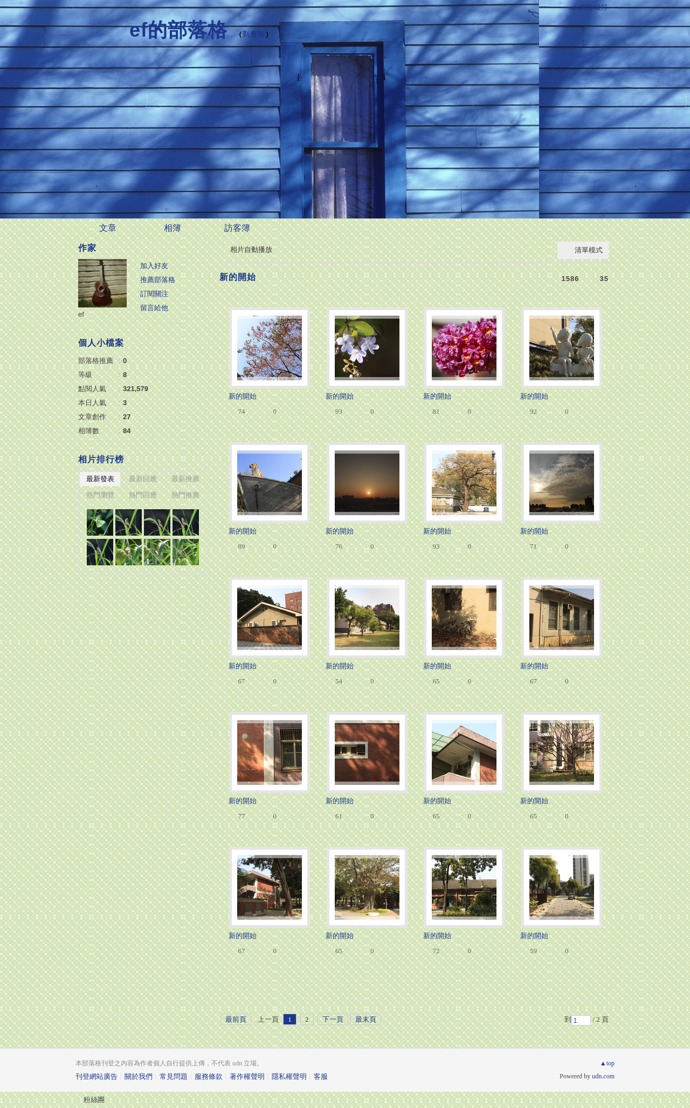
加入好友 (154, 266)
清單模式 (589, 250)
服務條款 (209, 1076)
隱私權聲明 (289, 1076)
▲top (607, 1063)
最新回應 (143, 479)
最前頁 (235, 1019)
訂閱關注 (154, 294)
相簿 (172, 227)
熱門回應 (143, 495)
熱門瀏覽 (100, 495)
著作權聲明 (247, 1076)
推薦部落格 (157, 280)
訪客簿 (237, 227)
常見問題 (174, 1076)
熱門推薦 (185, 495)
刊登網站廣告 (96, 1076)
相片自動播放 (251, 249)
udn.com (603, 1076)
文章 (107, 227)
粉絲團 (94, 1100)
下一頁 (332, 1019)
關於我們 (139, 1076)
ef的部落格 (178, 30)
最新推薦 (185, 479)
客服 (321, 1076)
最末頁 (365, 1019)
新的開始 (237, 277)
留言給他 (154, 308)
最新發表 (100, 479)
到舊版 (254, 34)
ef (81, 314)
